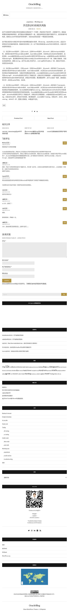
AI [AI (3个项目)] (10, 367)
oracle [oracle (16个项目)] (54, 370)
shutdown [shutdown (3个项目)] (33, 374)
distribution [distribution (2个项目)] (9, 370)
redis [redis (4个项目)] (19, 374)
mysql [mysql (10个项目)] (41, 370)
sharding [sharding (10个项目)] (28, 374)
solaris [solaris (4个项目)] (38, 374)
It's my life (4, 420)
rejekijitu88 (5, 339)
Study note (5, 424)
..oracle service (7, 455)
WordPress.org (6, 556)
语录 (3, 462)
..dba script (6, 441)
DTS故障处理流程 (18, 335)
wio (4, 105)
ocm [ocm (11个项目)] (45, 370)
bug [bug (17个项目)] (44, 367)
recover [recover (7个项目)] (15, 374)
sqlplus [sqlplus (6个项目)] (42, 374)
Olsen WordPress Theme (30, 609)
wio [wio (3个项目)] (60, 374)
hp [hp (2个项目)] (22, 370)
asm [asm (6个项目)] (24, 367)
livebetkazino (5, 335)
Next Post (51, 118)
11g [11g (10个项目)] (3, 367)
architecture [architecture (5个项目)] (19, 367)
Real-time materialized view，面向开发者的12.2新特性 (22, 343)
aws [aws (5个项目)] (27, 367)
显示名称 (5, 260)
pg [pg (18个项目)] (6, 373)
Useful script (5, 438)
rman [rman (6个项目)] (22, 374)
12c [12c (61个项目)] (7, 366)
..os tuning (6, 434)
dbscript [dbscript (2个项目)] (60, 367)
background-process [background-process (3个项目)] (33, 367)
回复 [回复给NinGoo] (65, 143)
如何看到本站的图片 (7, 395)
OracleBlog (35, 4)
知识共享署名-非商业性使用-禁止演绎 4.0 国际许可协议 (35, 594)
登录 (3, 545)
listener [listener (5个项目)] (29, 370)
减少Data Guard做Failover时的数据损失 (12, 398)
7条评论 (38, 29)
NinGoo (4, 142)
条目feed (4, 548)
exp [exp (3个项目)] (21, 370)
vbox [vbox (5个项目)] (55, 374)
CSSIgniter (43, 609)
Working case (39, 22)
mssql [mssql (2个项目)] (37, 370)
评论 (4, 241)
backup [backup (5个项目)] (41, 367)
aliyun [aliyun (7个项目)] (13, 367)
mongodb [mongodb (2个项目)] (34, 370)
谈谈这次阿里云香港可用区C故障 (19, 351)
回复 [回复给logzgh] (65, 176)
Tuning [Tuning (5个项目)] (52, 374)
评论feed (4, 552)
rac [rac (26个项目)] (8, 373)
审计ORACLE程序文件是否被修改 (10, 390)
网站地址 (5, 273)
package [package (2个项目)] (59, 370)
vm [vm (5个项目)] (58, 374)
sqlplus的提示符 (6, 393)
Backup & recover (6, 413)
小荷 (3, 163)
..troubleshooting (8, 459)
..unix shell (6, 445)
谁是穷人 (4, 387)
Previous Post (18, 118)
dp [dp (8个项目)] (17, 370)
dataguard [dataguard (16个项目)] (53, 367)
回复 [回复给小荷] (65, 163)
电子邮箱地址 (7, 267)
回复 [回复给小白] (65, 190)
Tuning (4, 427)
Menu (6, 15)
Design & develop (6, 417)
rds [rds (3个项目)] (11, 374)
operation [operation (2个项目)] (49, 370)
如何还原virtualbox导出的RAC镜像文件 (20, 347)
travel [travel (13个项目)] (47, 374)
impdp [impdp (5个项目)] (25, 370)
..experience (29, 22)
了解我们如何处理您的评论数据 (36, 283)
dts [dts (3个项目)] (19, 370)
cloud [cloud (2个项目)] (48, 367)
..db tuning (6, 431)
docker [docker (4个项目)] (14, 370)
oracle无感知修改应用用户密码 (57, 131)
